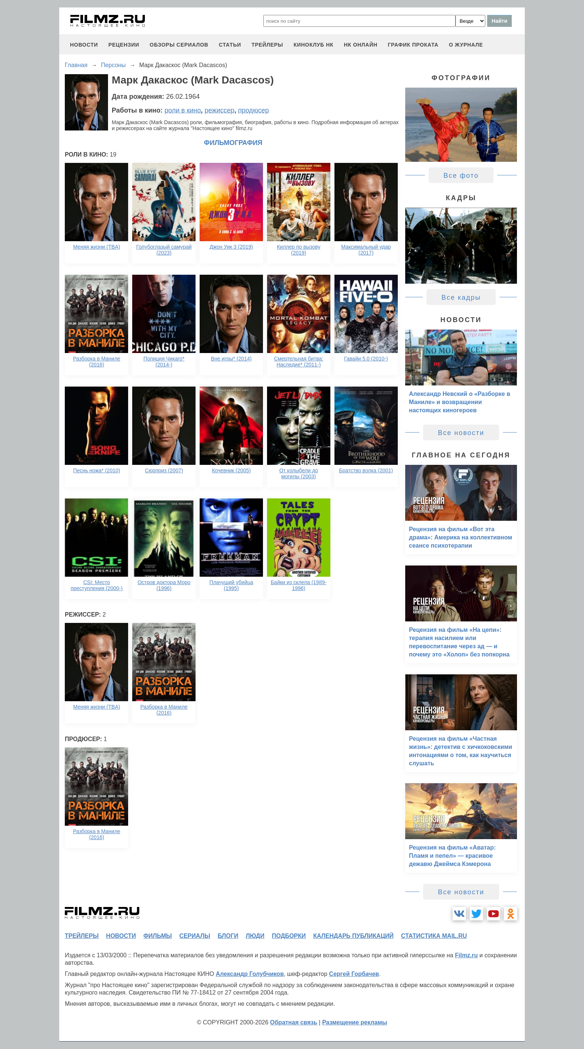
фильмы (157, 936)
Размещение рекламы (354, 1022)
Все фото (461, 175)
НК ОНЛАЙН (360, 45)
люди (255, 936)
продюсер (253, 110)
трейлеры (267, 45)
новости (84, 45)
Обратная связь (293, 1022)
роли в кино (183, 110)
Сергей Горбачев (354, 974)
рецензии (123, 45)
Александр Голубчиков (250, 974)
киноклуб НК (313, 45)
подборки (289, 936)
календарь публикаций (353, 936)
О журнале (466, 45)
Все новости (461, 433)
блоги (228, 936)
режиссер (219, 110)
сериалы (194, 936)
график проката (413, 45)
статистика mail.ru (434, 936)
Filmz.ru (466, 955)
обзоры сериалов (179, 45)
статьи (230, 45)
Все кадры (461, 297)
